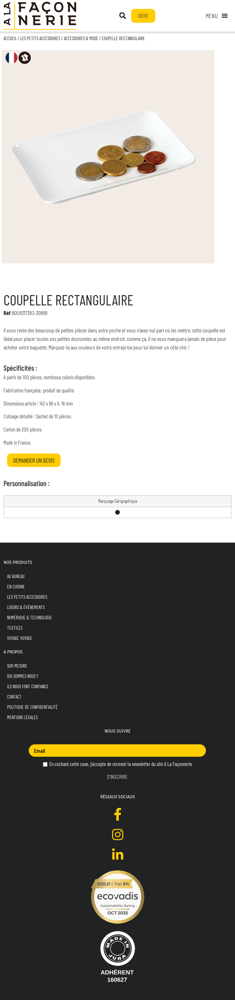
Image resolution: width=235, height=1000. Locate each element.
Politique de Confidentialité (32, 707)
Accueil (10, 38)
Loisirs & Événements (26, 607)
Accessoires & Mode (81, 38)
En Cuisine (16, 586)
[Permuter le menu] (217, 15)
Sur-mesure (17, 666)
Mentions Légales (22, 717)
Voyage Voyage (19, 638)
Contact (14, 697)
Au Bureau (15, 576)
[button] (122, 15)
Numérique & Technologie (29, 617)
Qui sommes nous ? (22, 676)
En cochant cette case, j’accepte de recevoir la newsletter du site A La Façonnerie (117, 764)
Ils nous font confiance (28, 686)
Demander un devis (34, 460)
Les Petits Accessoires (40, 38)
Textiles (14, 628)
